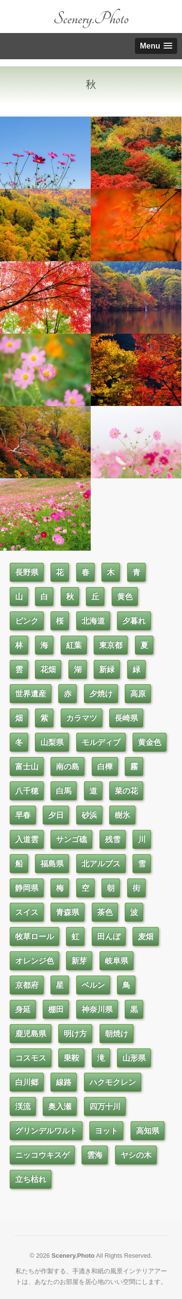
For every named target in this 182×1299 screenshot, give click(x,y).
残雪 (112, 839)
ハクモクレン (112, 1082)
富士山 (26, 766)
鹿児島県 (30, 1033)
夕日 (56, 815)
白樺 (105, 766)
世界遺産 (30, 694)
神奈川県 (97, 1009)
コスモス (30, 1058)
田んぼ (108, 936)
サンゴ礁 (71, 839)
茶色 (105, 912)
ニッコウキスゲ (42, 1155)
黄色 (124, 596)
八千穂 (26, 791)
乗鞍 (71, 1058)
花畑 (48, 669)
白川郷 (26, 1082)
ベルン (93, 985)
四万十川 (104, 1106)
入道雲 (26, 839)
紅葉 (74, 645)
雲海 (94, 1155)
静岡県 (26, 888)
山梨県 (52, 742)
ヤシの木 (135, 1155)
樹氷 (122, 815)
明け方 (75, 1033)
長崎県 (126, 718)
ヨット (106, 1131)
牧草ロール (34, 936)
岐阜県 (116, 961)
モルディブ (101, 742)
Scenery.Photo (91, 18)
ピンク (26, 621)
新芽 (79, 961)
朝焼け (116, 1033)
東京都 (110, 645)
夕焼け (101, 694)
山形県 (134, 1058)
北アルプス (101, 864)
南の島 (67, 766)
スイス (26, 912)
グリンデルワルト (46, 1131)
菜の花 (126, 791)
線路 (63, 1082)
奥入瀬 (59, 1106)
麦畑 (145, 936)
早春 (23, 815)
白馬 (63, 791)
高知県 (147, 1131)
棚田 (56, 1009)
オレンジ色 (34, 961)
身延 (23, 1009)
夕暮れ (134, 621)
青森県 (67, 912)
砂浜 (89, 815)
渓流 (23, 1106)
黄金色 (149, 742)
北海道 (93, 621)
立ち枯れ (30, 1179)
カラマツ (81, 718)
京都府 (26, 985)
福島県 (52, 864)
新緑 (107, 669)
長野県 (26, 572)
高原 (138, 694)
